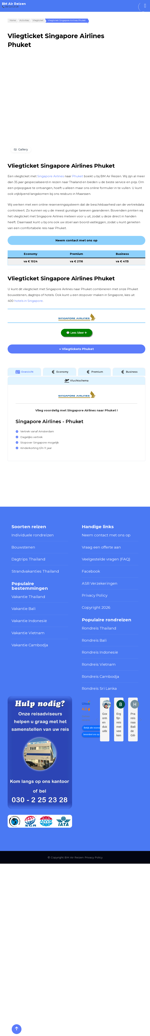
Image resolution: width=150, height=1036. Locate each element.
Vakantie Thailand (28, 596)
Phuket (77, 176)
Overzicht (24, 372)
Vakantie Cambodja (30, 645)
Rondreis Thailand (99, 628)
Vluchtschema (76, 381)
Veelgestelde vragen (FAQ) (106, 559)
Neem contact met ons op (106, 535)
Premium (94, 372)
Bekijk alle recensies (93, 728)
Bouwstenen (23, 547)
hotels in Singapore (28, 301)
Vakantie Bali (24, 608)
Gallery (23, 149)
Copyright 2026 (96, 607)
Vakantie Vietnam (28, 632)
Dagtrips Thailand (28, 559)
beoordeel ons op (91, 734)
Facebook (91, 571)
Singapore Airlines (50, 176)
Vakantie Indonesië (29, 620)
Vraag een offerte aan (101, 547)
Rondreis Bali (94, 640)
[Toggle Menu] (145, 6)
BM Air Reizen (14, 4)
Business (129, 372)
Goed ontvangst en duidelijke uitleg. (104, 722)
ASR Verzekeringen (99, 583)
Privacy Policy (94, 595)
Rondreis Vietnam (99, 664)
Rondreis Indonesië (100, 652)
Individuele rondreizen (33, 535)
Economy (59, 372)
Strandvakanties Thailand (35, 571)
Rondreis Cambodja (100, 676)
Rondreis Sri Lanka (99, 688)
